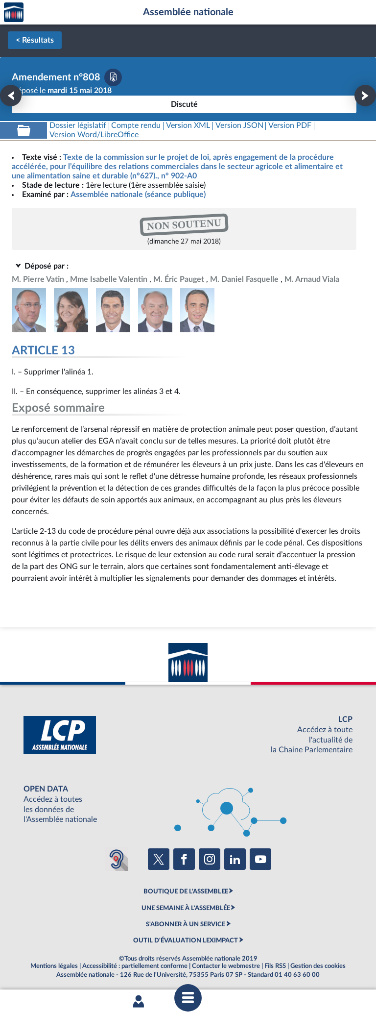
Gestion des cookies (318, 966)
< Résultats (35, 40)
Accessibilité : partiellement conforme (135, 966)
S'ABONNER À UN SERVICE (185, 924)
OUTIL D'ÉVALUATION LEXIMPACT (185, 940)
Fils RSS (275, 966)
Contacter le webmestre (226, 966)
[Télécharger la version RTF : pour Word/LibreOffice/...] (94, 135)
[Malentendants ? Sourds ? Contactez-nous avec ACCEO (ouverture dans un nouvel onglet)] (116, 859)
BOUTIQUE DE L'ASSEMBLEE (185, 891)
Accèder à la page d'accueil (14, 12)
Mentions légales (54, 966)
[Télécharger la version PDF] (113, 77)
